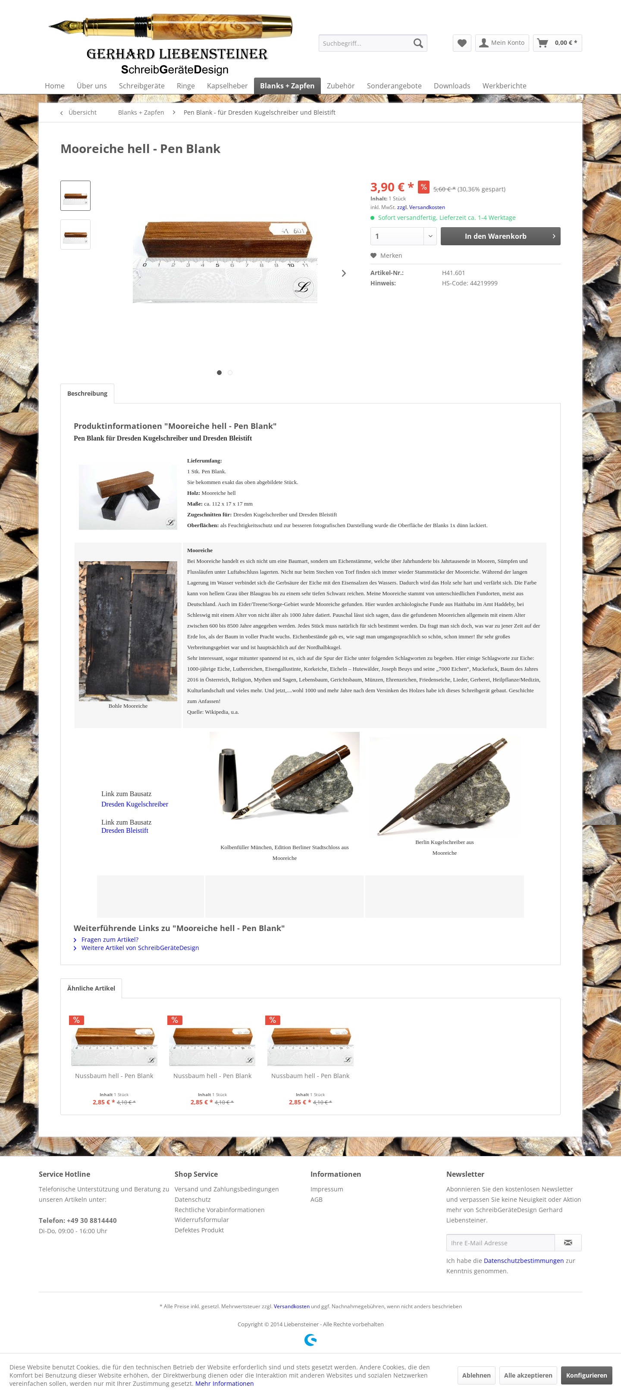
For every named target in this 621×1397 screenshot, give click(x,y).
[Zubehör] (341, 86)
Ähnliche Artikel (91, 988)
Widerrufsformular (202, 1220)
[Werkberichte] (505, 86)
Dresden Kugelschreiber (134, 804)
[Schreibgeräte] (142, 86)
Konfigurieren (586, 1375)
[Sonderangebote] (394, 86)
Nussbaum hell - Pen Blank (114, 1076)
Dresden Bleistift (124, 830)
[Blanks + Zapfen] (287, 86)
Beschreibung (87, 393)
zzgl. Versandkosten (421, 207)
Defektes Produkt (199, 1230)
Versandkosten (292, 1306)
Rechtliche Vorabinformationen (220, 1210)
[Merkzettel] (462, 43)
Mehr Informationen (224, 1383)
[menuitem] (373, 43)
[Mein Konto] (502, 43)
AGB (316, 1199)
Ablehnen (476, 1375)
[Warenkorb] (557, 43)
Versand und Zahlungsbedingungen (227, 1189)
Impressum (326, 1189)
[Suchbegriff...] (373, 43)
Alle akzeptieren (528, 1375)
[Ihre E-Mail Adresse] (500, 1242)
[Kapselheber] (227, 86)
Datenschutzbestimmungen (524, 1260)
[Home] (55, 86)
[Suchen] (418, 43)
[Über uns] (92, 86)
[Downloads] (452, 86)
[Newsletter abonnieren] (568, 1242)
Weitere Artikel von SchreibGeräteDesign (136, 948)
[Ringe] (186, 86)
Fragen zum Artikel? (106, 939)
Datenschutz (193, 1199)
